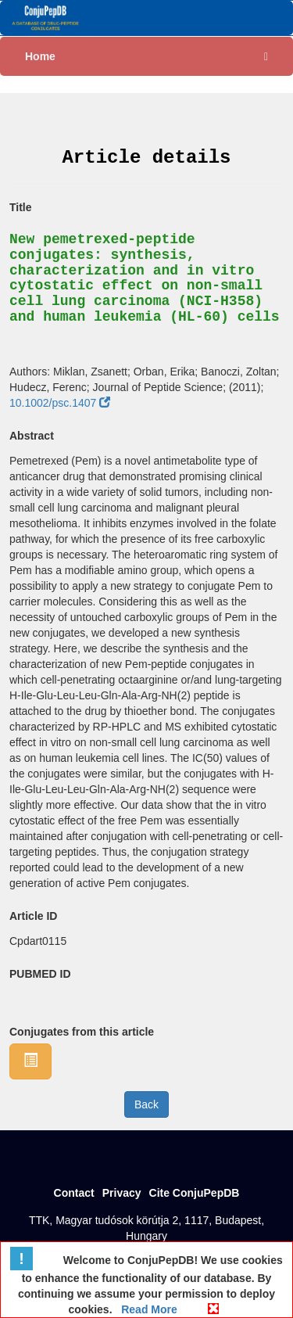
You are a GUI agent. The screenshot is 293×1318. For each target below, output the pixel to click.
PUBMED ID (40, 974)
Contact (74, 1193)
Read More (147, 1309)
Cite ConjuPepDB (194, 1193)
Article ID (33, 916)
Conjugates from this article (81, 1031)
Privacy (121, 1193)
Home (40, 56)
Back (146, 1104)
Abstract (31, 435)
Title (20, 207)
